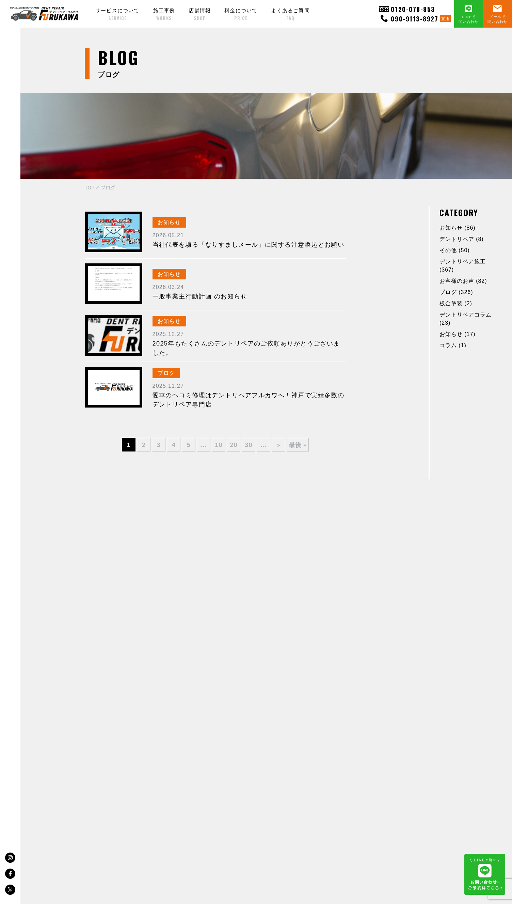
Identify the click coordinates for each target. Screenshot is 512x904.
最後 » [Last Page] (298, 444)
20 (234, 444)
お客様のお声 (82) (463, 281)
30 (249, 444)
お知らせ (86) (457, 228)
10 (219, 444)
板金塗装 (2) (455, 303)
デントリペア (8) (461, 239)
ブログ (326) (456, 292)
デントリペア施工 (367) (462, 266)
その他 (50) (454, 250)
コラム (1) (452, 345)
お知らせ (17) (457, 334)
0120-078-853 (407, 9)
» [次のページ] (278, 444)
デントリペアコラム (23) (465, 319)
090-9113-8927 (415, 18)
